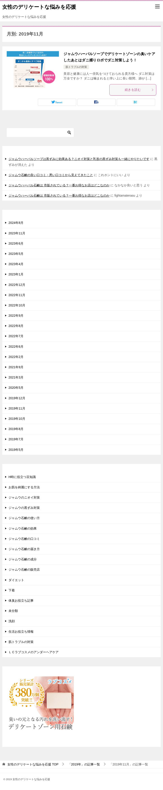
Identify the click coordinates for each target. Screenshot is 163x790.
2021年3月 (15, 377)
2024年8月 (15, 223)
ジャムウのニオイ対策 (24, 497)
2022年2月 (15, 357)
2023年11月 (16, 233)
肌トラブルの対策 (76, 67)
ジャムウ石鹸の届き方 (24, 549)
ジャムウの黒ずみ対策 (24, 507)
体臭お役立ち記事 (21, 600)
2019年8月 (15, 429)
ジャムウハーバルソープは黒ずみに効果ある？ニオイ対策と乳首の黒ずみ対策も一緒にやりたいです (78, 159)
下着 (11, 590)
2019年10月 (16, 418)
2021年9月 (15, 367)
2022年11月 (16, 295)
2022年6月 (15, 346)
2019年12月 (16, 398)
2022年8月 (15, 326)
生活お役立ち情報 (21, 631)
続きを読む (139, 89)
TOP (32, 764)
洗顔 (11, 621)
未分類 (13, 611)
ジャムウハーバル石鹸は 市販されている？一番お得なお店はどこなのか (59, 185)
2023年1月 (15, 274)
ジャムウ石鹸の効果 (22, 528)
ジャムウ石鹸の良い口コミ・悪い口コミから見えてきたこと (50, 175)
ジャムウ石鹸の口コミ (24, 539)
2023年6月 (15, 243)
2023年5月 (15, 254)
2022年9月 (15, 315)
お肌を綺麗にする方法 (24, 487)
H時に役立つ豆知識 (22, 477)
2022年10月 (16, 305)
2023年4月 (15, 264)
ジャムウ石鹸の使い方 (24, 518)
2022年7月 (15, 336)
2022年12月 (16, 285)
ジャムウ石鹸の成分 (22, 559)
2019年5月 (15, 449)
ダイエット (16, 580)
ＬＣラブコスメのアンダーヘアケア (33, 652)
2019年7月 (15, 439)
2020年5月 (15, 387)
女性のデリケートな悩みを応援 (39, 6)
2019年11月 (16, 408)
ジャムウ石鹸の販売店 (24, 569)
